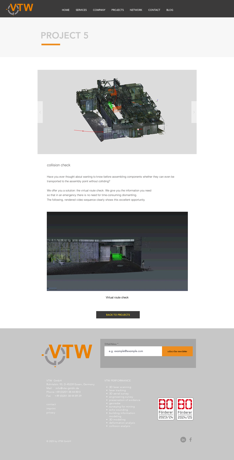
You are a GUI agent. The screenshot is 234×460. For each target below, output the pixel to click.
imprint (50, 408)
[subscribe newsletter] (177, 351)
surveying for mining (122, 406)
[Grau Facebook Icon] (190, 439)
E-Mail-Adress (111, 344)
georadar (115, 403)
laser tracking (117, 390)
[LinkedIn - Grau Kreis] (183, 439)
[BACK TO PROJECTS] (118, 314)
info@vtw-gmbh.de (67, 388)
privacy (50, 412)
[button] (117, 112)
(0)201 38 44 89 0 (70, 391)
